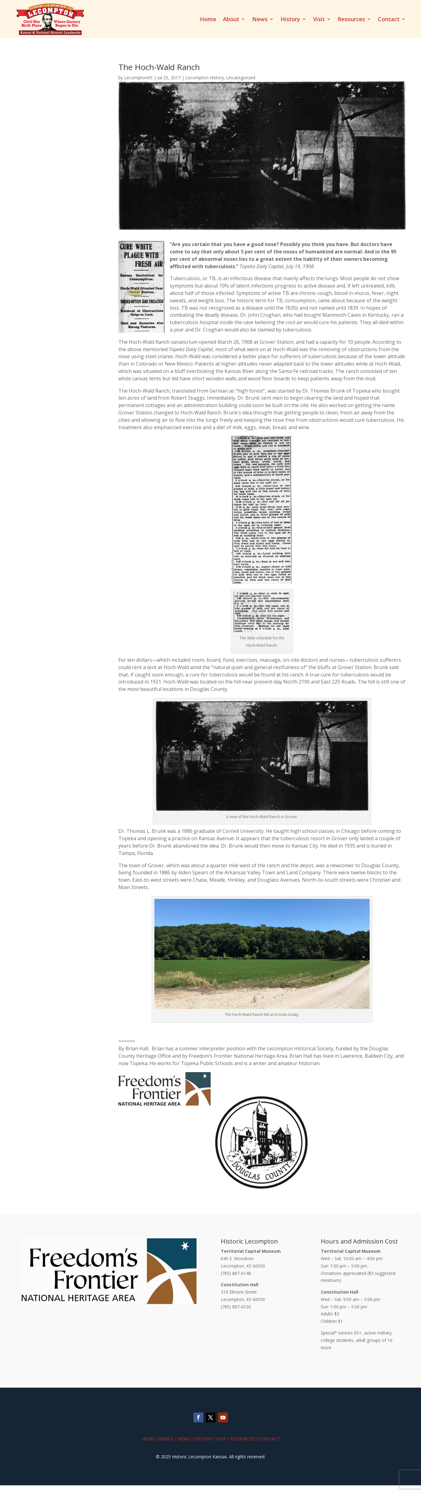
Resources (351, 20)
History (290, 20)
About (231, 20)
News (260, 20)
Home (208, 20)
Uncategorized (240, 77)
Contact (388, 20)
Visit (319, 20)
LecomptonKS (138, 77)
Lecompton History (204, 77)
